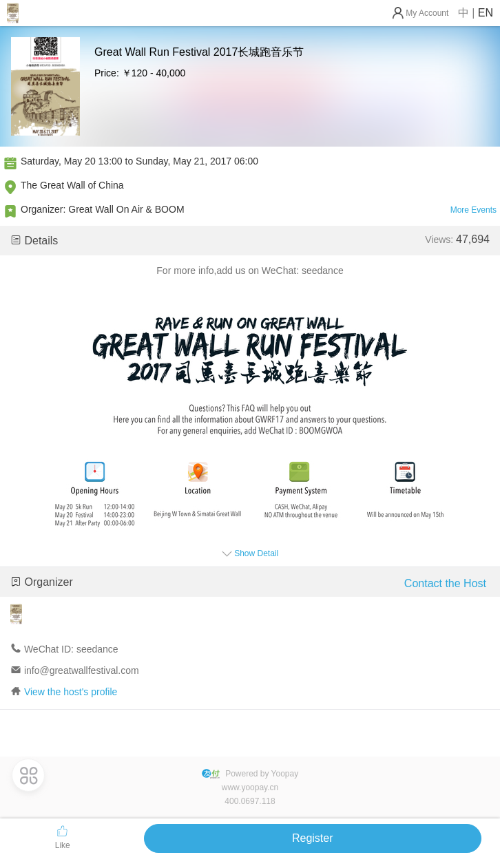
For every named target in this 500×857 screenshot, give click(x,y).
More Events (473, 210)
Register (312, 838)
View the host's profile (71, 691)
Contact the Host (445, 583)
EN (485, 13)
